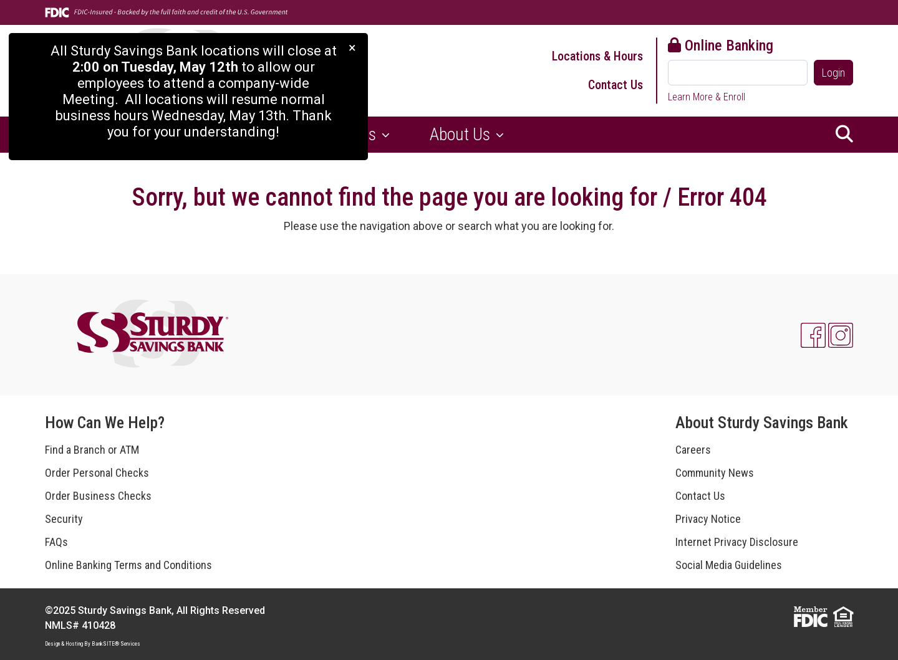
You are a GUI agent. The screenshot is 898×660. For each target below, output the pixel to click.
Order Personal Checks (97, 472)
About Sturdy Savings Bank (761, 422)
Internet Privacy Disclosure (736, 541)
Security (64, 518)
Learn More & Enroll (706, 97)
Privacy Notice (708, 518)
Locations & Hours (597, 56)
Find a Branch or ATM (92, 449)
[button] (844, 135)
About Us (462, 134)
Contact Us (615, 84)
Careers (693, 449)
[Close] (352, 47)
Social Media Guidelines (728, 565)
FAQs (56, 541)
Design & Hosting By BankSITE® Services (92, 644)
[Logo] (154, 335)
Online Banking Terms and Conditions (128, 565)
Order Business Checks (98, 495)
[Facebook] (813, 335)
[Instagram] (840, 335)
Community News (714, 472)
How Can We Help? (105, 422)
